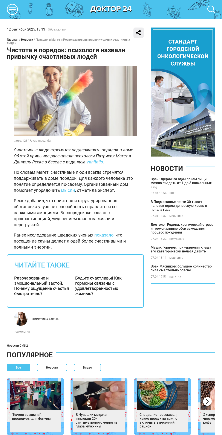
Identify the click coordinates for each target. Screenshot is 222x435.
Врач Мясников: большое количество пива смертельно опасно (181, 268)
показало (103, 235)
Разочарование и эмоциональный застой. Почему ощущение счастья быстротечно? (41, 285)
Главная (12, 39)
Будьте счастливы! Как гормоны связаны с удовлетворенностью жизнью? (98, 285)
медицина (176, 216)
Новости (27, 39)
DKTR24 (111, 9)
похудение (176, 238)
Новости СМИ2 (17, 345)
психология (22, 331)
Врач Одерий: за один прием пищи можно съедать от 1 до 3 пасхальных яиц (181, 183)
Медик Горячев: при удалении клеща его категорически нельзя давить (181, 249)
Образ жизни (57, 29)
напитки (175, 276)
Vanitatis (94, 161)
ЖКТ (172, 193)
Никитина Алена (45, 319)
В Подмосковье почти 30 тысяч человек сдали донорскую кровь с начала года (179, 206)
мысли (68, 190)
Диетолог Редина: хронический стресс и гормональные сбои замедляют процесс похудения (182, 228)
